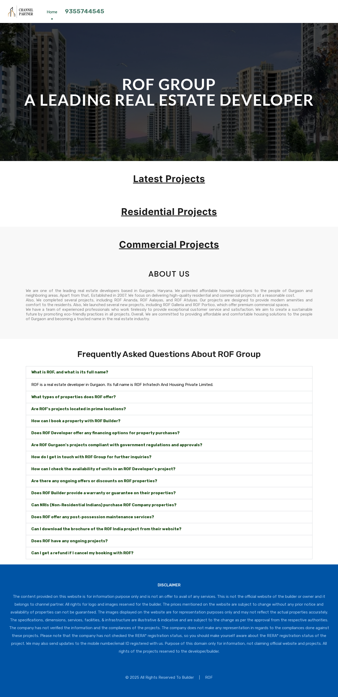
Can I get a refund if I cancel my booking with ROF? (82, 553)
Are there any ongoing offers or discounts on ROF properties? (94, 481)
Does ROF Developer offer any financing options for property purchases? (105, 433)
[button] (169, 372)
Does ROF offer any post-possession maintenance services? (92, 517)
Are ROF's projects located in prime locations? (78, 409)
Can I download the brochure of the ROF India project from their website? (106, 529)
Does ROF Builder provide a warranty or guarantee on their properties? (103, 493)
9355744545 (84, 11)
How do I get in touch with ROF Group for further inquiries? (91, 457)
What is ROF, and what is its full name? (69, 372)
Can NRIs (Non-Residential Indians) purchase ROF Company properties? (103, 505)
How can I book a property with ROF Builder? (75, 421)
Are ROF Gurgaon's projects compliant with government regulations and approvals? (116, 445)
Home (52, 12)
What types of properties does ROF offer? (73, 397)
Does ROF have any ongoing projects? (69, 541)
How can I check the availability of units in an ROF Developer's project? (103, 469)
